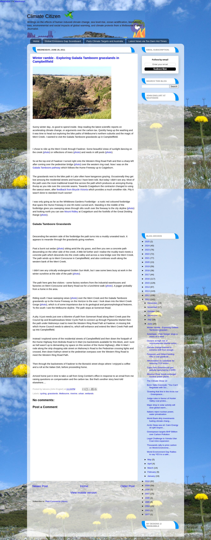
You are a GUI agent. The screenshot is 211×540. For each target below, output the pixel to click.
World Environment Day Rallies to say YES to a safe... (161, 453)
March (151, 468)
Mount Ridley (71, 211)
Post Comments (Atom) (56, 501)
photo (46, 152)
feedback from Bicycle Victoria (72, 189)
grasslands (53, 393)
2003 (147, 510)
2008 (147, 489)
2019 (147, 266)
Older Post (127, 486)
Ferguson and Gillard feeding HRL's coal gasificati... (160, 355)
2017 (147, 274)
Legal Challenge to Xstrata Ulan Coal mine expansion (162, 439)
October (152, 311)
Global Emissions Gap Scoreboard (63, 41)
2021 (147, 258)
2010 (147, 481)
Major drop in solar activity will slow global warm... (161, 406)
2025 (147, 241)
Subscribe (160, 68)
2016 (147, 279)
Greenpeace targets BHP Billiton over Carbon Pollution (162, 433)
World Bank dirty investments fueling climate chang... (160, 419)
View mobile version (83, 492)
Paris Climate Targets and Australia (104, 41)
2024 (147, 245)
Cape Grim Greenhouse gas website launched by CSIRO (161, 368)
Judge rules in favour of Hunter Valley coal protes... (161, 399)
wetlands (89, 393)
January (152, 476)
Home (36, 41)
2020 (147, 262)
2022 (147, 254)
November (153, 307)
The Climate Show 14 (157, 381)
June (150, 324)
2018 (147, 270)
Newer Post (40, 486)
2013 (147, 291)
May (150, 459)
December (153, 303)
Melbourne (64, 393)
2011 (147, 299)
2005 (147, 502)
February (152, 472)
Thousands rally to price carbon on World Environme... (161, 446)
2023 (147, 250)
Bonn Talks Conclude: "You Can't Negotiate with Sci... (162, 386)
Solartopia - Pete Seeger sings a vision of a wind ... (162, 335)
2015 (147, 283)
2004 (147, 506)
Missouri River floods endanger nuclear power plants (161, 375)
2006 (147, 498)
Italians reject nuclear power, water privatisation (160, 413)
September (153, 315)
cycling (43, 393)
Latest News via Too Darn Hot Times (148, 41)
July (150, 319)
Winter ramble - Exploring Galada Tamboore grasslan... (162, 328)
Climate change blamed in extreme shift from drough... (161, 348)
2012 (147, 295)
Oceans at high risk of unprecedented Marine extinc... (162, 342)
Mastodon (5, 1)
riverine (73, 393)
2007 (147, 493)
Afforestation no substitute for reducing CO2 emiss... (160, 362)
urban (81, 393)
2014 (147, 287)
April (150, 463)
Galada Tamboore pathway (46, 167)
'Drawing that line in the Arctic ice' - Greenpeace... (162, 392)
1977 (147, 514)
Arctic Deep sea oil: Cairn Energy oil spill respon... (162, 426)
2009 (147, 485)
